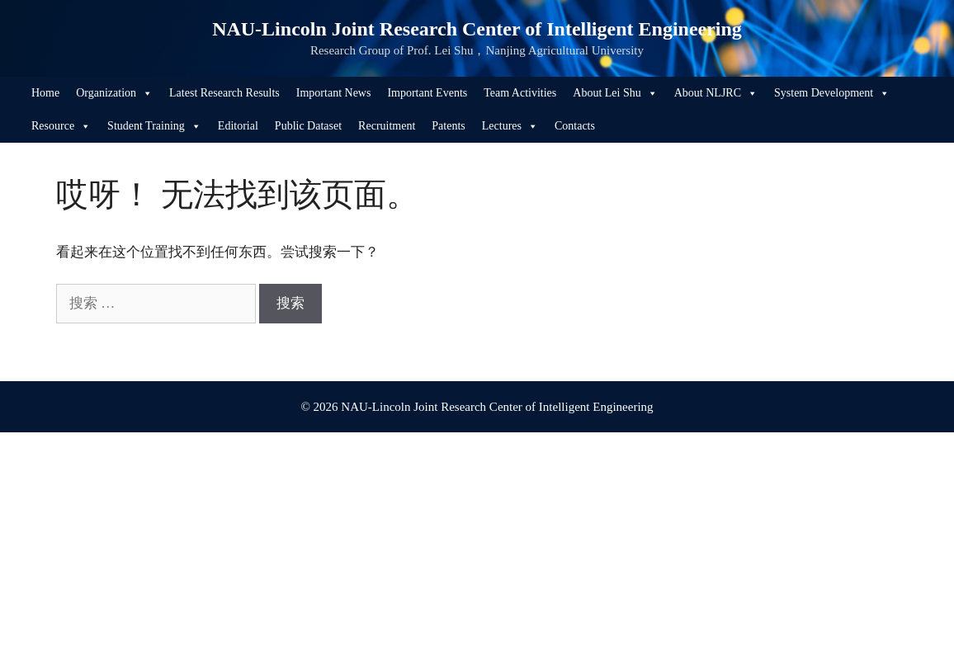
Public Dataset (308, 126)
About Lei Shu (615, 93)
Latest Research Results (224, 93)
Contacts (575, 126)
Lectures (510, 126)
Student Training (154, 126)
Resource (61, 126)
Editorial (238, 126)
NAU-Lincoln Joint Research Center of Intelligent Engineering (477, 29)
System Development (832, 93)
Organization (114, 93)
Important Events (427, 93)
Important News (333, 93)
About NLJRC (716, 93)
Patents (448, 126)
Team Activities (520, 93)
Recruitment (386, 126)
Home (45, 93)
